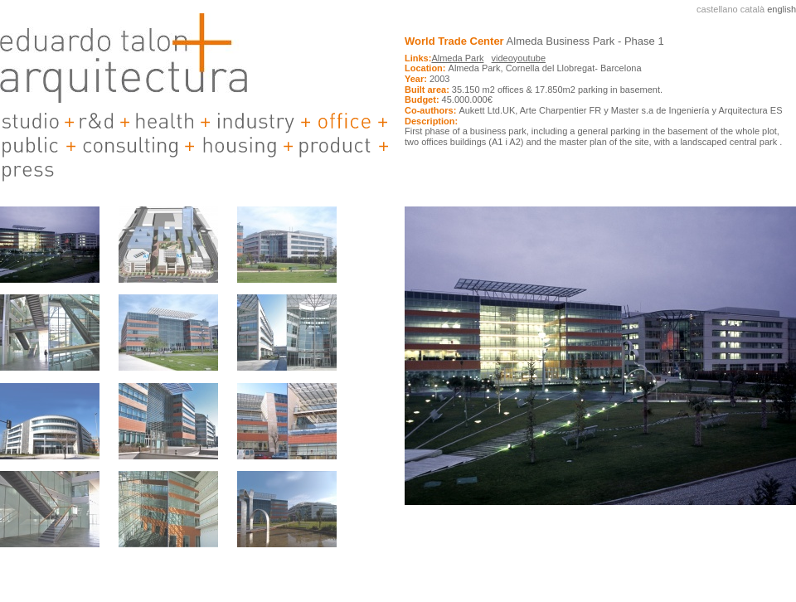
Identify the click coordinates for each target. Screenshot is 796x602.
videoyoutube (519, 58)
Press (29, 170)
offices (344, 121)
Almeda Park (457, 58)
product (336, 146)
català (752, 9)
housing (239, 146)
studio (30, 121)
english (781, 9)
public (30, 146)
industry (255, 121)
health (165, 121)
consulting (130, 146)
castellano (717, 9)
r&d (97, 121)
